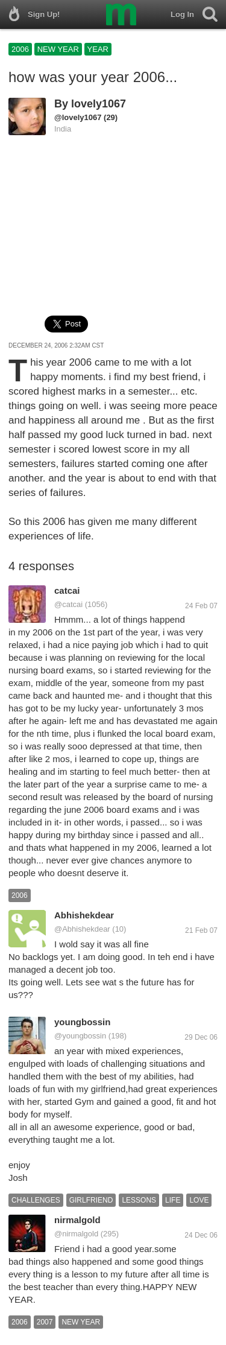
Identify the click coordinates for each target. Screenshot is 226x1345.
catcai (67, 590)
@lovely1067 (77, 117)
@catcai (68, 604)
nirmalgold (77, 1220)
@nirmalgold (76, 1233)
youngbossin (82, 1022)
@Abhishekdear (82, 928)
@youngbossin (80, 1035)
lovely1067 (98, 104)
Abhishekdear (84, 915)
